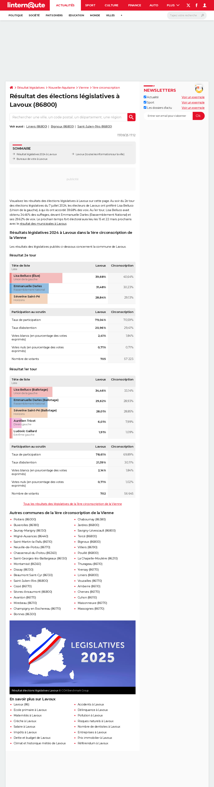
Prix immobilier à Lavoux (95, 738)
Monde (95, 15)
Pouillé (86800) (88, 553)
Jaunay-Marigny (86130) (30, 530)
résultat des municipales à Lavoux (43, 224)
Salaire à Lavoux (24, 726)
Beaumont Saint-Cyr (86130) (33, 575)
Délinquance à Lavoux (93, 710)
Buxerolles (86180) (26, 525)
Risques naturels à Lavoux (96, 721)
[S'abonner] (174, 116)
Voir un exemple (193, 97)
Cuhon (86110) (87, 597)
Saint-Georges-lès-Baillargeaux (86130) (40, 558)
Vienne (84, 87)
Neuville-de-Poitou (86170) (32, 547)
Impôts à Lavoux (25, 732)
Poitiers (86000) (25, 519)
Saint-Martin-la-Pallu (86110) (33, 542)
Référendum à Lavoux (93, 743)
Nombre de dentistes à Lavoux (99, 726)
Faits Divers (54, 15)
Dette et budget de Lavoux (32, 738)
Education (76, 15)
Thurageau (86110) (90, 564)
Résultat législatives (31, 87)
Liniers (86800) (36, 126)
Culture (111, 5)
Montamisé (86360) (27, 564)
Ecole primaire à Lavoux (30, 710)
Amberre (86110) (89, 586)
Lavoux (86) (21, 704)
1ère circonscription (106, 87)
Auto (154, 5)
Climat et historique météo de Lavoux (40, 743)
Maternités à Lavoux (28, 715)
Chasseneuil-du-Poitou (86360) (35, 553)
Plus (173, 5)
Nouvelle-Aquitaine (61, 87)
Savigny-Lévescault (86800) (97, 530)
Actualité (151, 97)
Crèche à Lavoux (25, 721)
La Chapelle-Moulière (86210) (98, 558)
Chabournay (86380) (92, 519)
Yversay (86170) (88, 569)
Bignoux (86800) (62, 126)
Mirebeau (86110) (25, 603)
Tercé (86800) (87, 536)
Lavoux (80, 154)
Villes (110, 15)
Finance (134, 5)
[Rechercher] (187, 15)
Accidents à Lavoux (91, 704)
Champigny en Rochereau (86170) (37, 608)
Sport (90, 5)
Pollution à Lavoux (90, 715)
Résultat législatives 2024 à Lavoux (37, 154)
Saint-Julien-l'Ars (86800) (94, 126)
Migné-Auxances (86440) (31, 536)
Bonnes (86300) (25, 614)
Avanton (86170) (25, 597)
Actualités (65, 5)
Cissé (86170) (23, 586)
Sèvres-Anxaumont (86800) (33, 592)
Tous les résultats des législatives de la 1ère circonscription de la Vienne (72, 504)
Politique (16, 15)
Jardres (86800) (88, 525)
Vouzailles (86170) (90, 581)
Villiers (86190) (87, 547)
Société (34, 15)
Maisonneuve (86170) (92, 603)
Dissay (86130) (23, 569)
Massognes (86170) (91, 608)
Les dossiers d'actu (158, 108)
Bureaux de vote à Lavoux (32, 158)
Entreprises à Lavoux (92, 732)
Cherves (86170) (89, 592)
